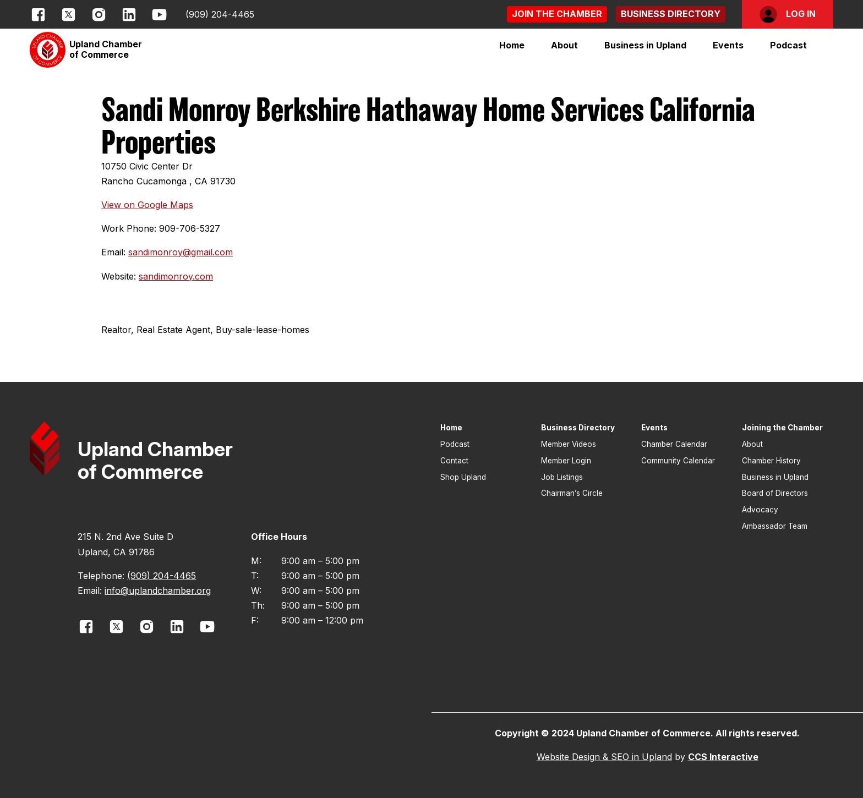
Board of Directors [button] (775, 493)
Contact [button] (454, 460)
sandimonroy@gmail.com (180, 252)
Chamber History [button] (771, 460)
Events (728, 45)
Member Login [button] (566, 460)
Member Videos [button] (568, 444)
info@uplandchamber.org (158, 590)
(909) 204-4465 (219, 14)
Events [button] (654, 427)
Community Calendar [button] (678, 460)
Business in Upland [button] (775, 477)
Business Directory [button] (578, 427)
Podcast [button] (788, 45)
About (564, 45)
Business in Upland (645, 45)
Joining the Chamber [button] (782, 427)
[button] (557, 14)
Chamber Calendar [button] (674, 444)
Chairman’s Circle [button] (572, 493)
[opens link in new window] (38, 14)
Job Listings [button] (562, 477)
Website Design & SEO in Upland (604, 756)
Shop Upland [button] (463, 477)
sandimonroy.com (176, 276)
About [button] (752, 444)
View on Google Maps (147, 204)
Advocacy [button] (760, 509)
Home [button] (512, 45)
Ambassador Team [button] (774, 526)
